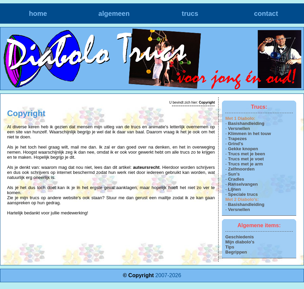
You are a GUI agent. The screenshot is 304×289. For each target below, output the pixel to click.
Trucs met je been (246, 153)
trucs (190, 13)
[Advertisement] (111, 229)
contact (266, 13)
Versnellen (239, 128)
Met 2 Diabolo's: (242, 199)
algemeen (113, 13)
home (38, 13)
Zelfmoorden (241, 169)
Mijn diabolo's (239, 241)
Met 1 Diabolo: (240, 118)
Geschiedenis (239, 236)
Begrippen (236, 252)
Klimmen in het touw (249, 133)
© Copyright (138, 275)
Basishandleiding (246, 123)
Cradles (236, 179)
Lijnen (234, 189)
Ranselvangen (243, 184)
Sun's (234, 174)
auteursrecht (146, 167)
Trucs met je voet (246, 158)
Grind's (235, 143)
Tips (229, 246)
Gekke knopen (243, 148)
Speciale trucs (243, 194)
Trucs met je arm (245, 163)
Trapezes (237, 138)
